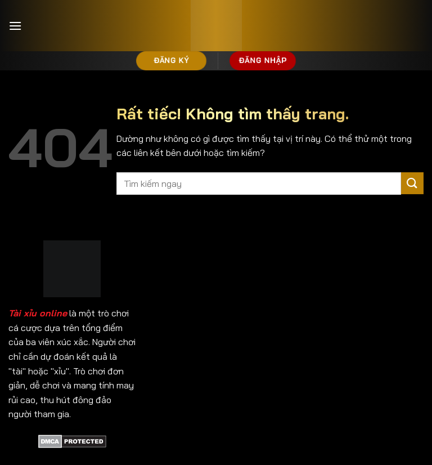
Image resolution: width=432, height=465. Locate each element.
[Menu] (15, 25)
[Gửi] (412, 183)
